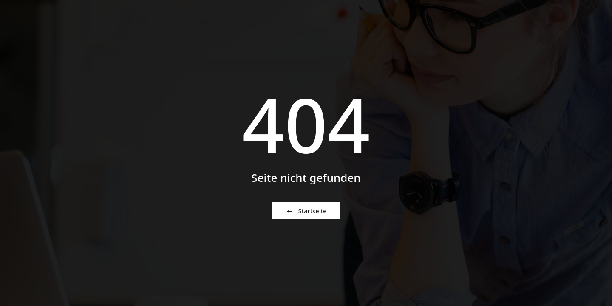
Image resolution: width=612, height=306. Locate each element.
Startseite (305, 211)
